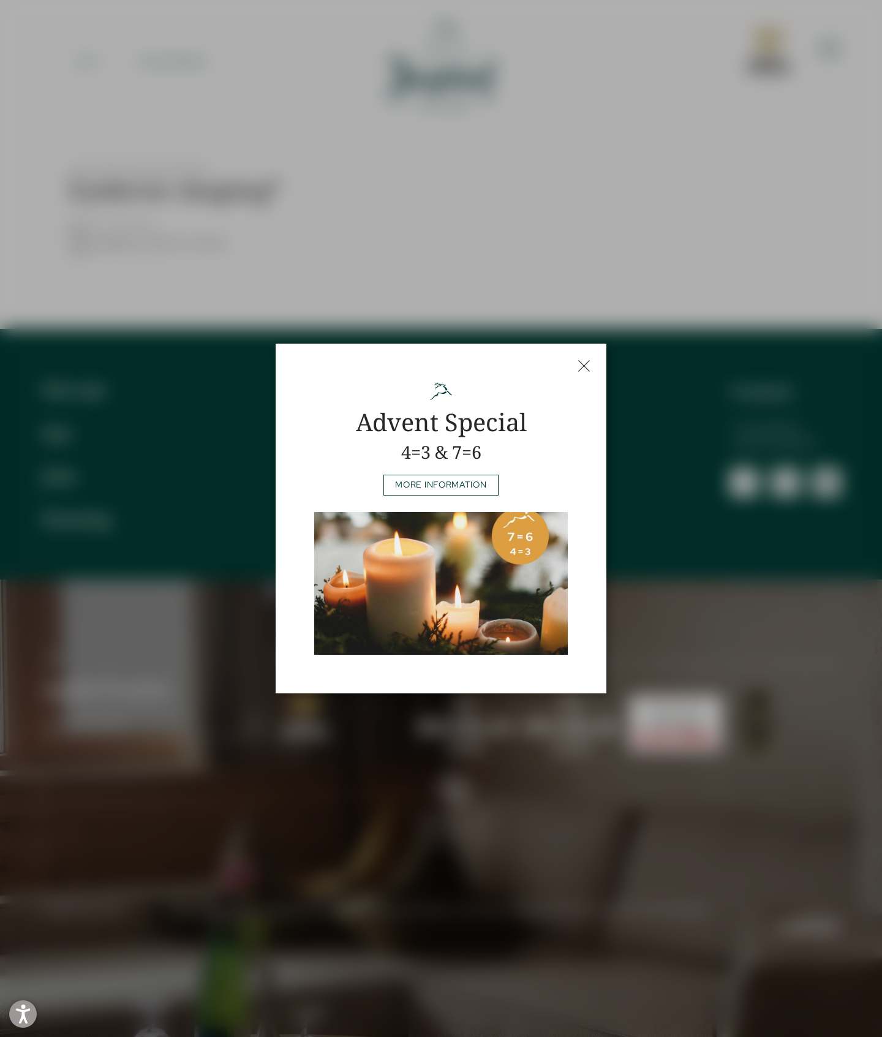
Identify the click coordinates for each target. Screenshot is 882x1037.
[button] (23, 1014)
